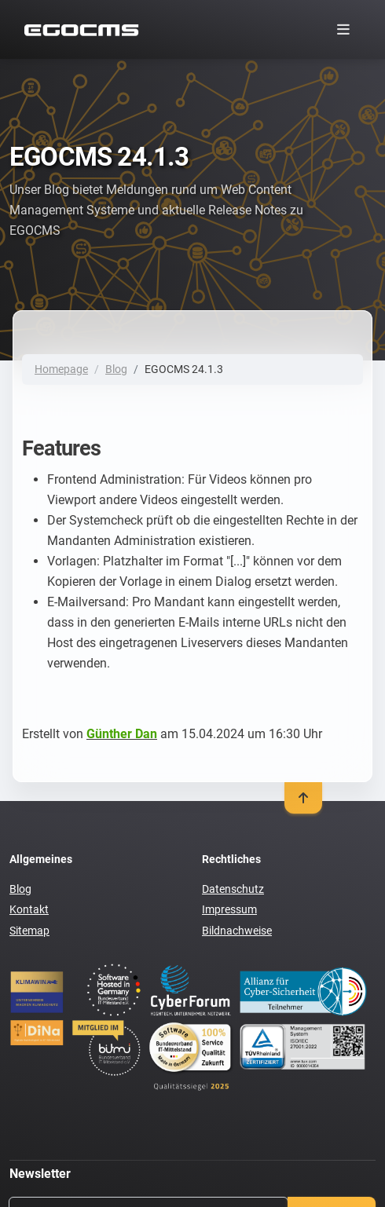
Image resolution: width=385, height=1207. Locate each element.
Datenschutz (233, 889)
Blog (116, 369)
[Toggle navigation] (343, 29)
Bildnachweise (237, 930)
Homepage (61, 369)
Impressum (229, 909)
